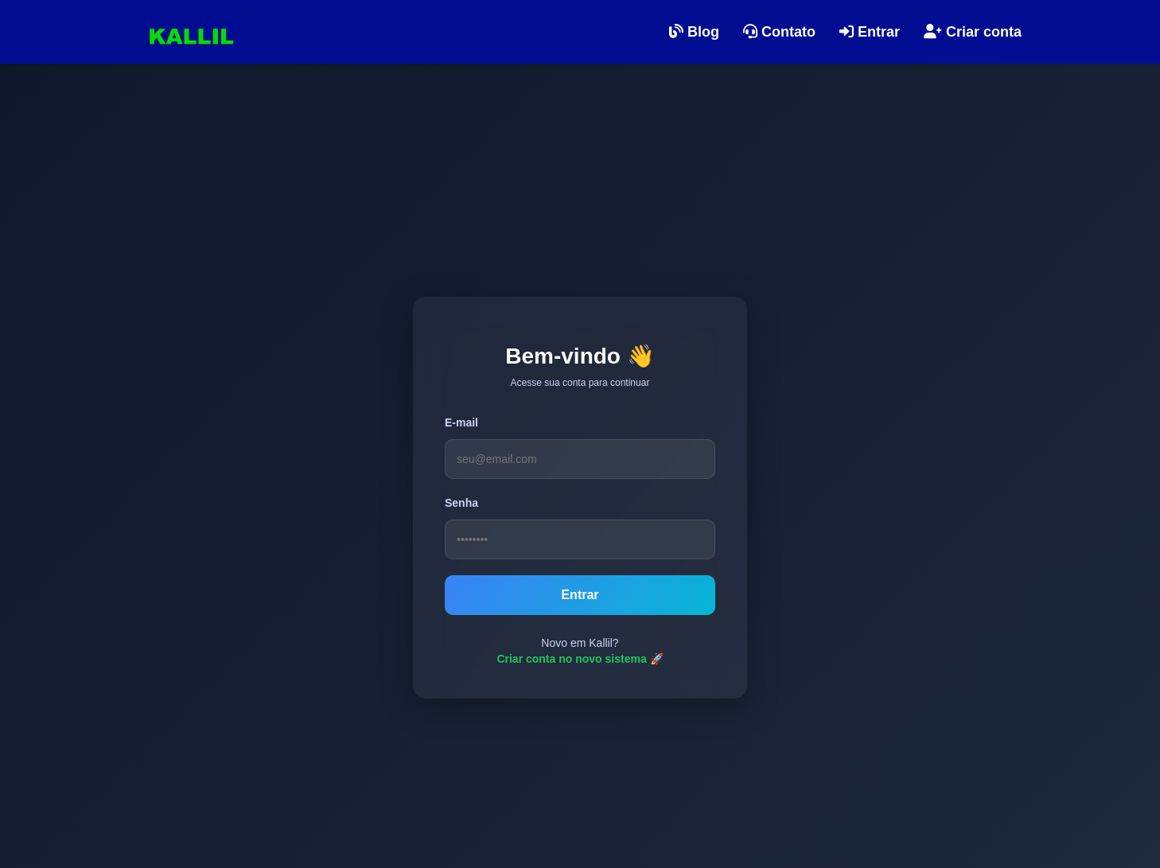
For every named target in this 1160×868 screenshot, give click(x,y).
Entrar (579, 594)
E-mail (461, 422)
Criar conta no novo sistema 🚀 (579, 658)
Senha (461, 502)
